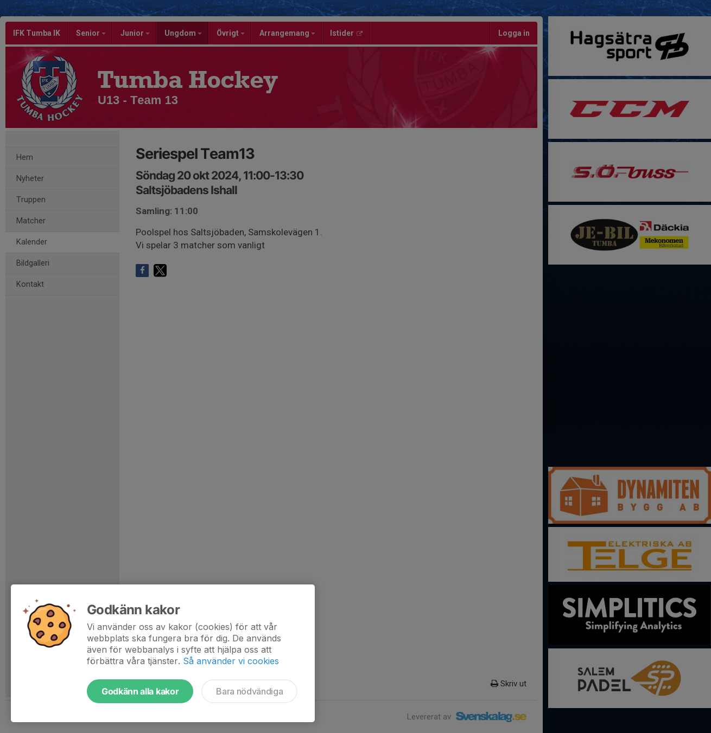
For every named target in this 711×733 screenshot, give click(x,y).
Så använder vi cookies (231, 660)
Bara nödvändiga (249, 691)
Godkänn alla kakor (140, 691)
